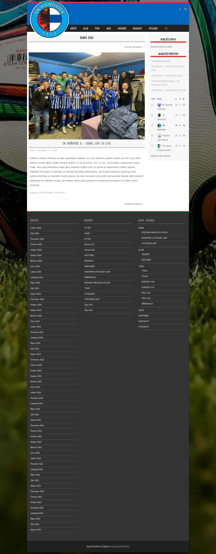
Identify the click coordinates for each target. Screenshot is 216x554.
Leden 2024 (35, 327)
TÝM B (145, 276)
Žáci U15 (88, 310)
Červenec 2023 (37, 360)
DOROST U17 (148, 287)
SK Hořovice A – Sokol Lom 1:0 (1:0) (87, 143)
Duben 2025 (35, 255)
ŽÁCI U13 (146, 298)
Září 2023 (34, 349)
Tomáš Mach (41, 150)
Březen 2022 (36, 447)
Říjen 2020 (35, 519)
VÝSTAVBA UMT (92, 299)
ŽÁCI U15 (146, 293)
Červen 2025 (36, 244)
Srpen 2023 (35, 354)
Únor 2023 (35, 387)
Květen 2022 (36, 436)
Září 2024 (34, 288)
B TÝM (87, 239)
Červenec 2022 (37, 425)
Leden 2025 (35, 272)
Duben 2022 (35, 442)
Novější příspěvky (135, 47)
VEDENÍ (145, 254)
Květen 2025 (36, 250)
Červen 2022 (36, 431)
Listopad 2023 (36, 338)
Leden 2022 (35, 458)
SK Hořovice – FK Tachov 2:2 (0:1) (167, 76)
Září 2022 (34, 414)
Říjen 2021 (35, 475)
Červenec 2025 (37, 239)
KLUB (85, 28)
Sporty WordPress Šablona (98, 546)
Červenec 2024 (37, 299)
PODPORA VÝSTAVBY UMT (97, 272)
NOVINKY (49, 193)
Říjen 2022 (35, 409)
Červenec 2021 (37, 491)
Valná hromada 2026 (161, 61)
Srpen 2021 (35, 486)
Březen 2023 (36, 381)
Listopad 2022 (36, 403)
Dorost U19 (89, 250)
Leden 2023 (35, 392)
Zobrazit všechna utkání (161, 47)
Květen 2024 (36, 305)
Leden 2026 (35, 228)
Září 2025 (34, 233)
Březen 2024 (36, 316)
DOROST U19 (148, 282)
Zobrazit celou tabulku (160, 156)
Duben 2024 (35, 310)
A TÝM (40, 193)
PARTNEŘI (122, 28)
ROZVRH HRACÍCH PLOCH (97, 283)
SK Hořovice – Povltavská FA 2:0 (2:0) (169, 90)
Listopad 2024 (36, 277)
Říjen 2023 (35, 343)
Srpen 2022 (35, 420)
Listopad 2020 (36, 513)
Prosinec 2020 (36, 508)
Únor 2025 (35, 266)
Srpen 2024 (35, 294)
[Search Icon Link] (166, 28)
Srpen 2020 (35, 530)
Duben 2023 (35, 376)
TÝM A (145, 271)
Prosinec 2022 (36, 398)
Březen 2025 (36, 261)
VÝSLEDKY (153, 28)
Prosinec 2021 (36, 464)
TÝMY (97, 28)
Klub (159, 99)
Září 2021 (34, 480)
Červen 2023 (36, 365)
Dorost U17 (89, 244)
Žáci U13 (88, 305)
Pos (153, 99)
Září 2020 (34, 524)
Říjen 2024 (35, 283)
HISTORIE (89, 255)
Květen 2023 (36, 371)
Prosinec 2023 (36, 332)
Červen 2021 (36, 497)
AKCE (108, 28)
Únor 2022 (35, 453)
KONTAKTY (137, 28)
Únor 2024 (35, 321)
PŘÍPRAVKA (90, 277)
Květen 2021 (36, 502)
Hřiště (73, 28)
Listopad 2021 (36, 469)
